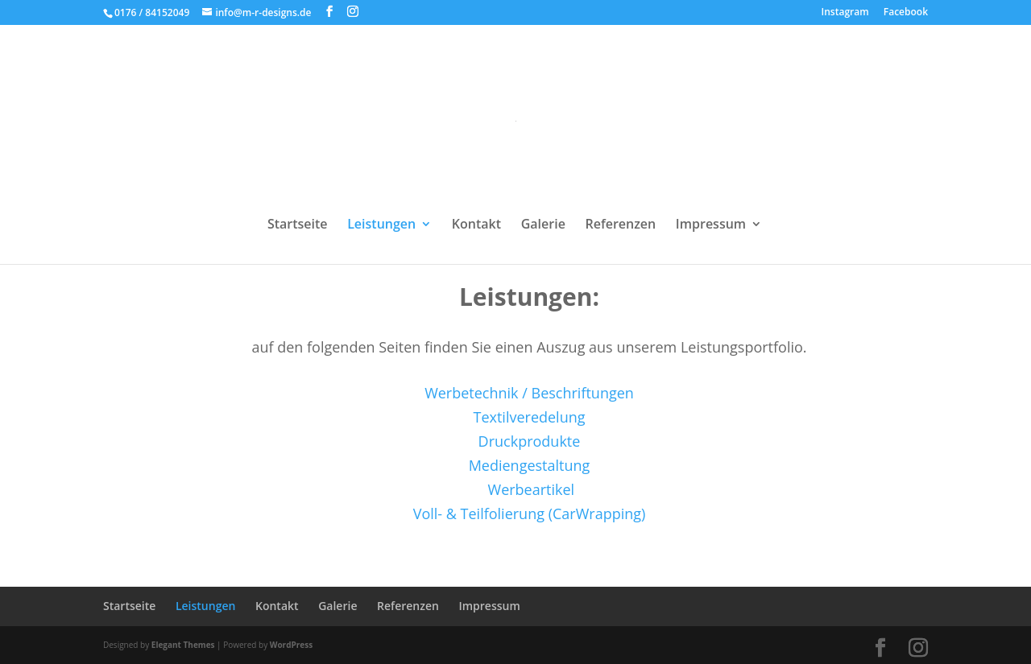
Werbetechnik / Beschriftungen (529, 392)
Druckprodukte (529, 441)
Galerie (543, 225)
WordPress (291, 644)
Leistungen (381, 225)
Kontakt (476, 225)
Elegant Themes (183, 644)
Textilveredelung (529, 417)
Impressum (711, 225)
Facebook (906, 13)
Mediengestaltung (529, 465)
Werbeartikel (531, 489)
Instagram (845, 13)
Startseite (297, 225)
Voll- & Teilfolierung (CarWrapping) (529, 513)
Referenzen (620, 225)
